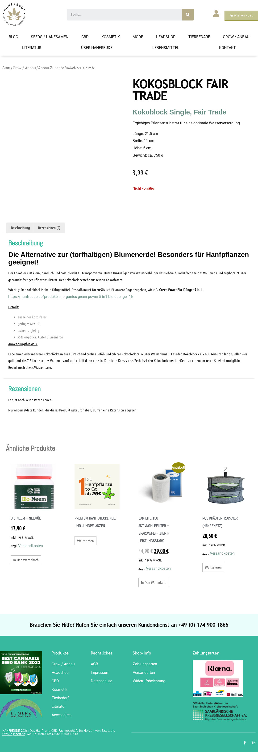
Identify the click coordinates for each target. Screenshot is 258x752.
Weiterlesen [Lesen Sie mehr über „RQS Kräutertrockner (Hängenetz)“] (213, 567)
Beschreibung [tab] (20, 227)
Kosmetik (110, 37)
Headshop (165, 37)
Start (6, 68)
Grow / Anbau (236, 37)
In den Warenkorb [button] (25, 559)
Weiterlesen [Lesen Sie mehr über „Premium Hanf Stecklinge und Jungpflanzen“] (85, 540)
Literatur (31, 47)
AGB (94, 664)
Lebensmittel (165, 47)
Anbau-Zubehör (51, 68)
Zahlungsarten (145, 664)
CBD (85, 37)
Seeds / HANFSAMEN (49, 37)
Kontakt (227, 47)
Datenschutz (101, 681)
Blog (13, 37)
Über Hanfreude (96, 47)
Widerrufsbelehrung (149, 681)
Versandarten (144, 672)
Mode (138, 37)
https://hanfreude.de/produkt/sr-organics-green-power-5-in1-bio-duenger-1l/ (70, 296)
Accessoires (61, 715)
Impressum (100, 672)
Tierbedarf (199, 37)
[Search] (188, 14)
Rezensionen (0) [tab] (49, 227)
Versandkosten (30, 546)
